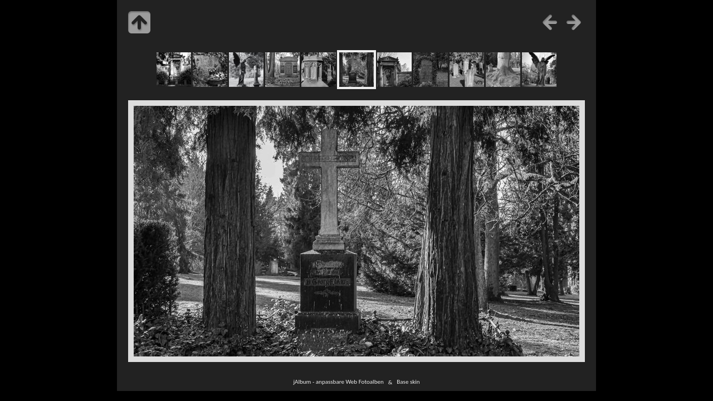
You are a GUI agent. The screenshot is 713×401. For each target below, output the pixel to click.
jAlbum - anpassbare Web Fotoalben (338, 382)
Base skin (408, 382)
